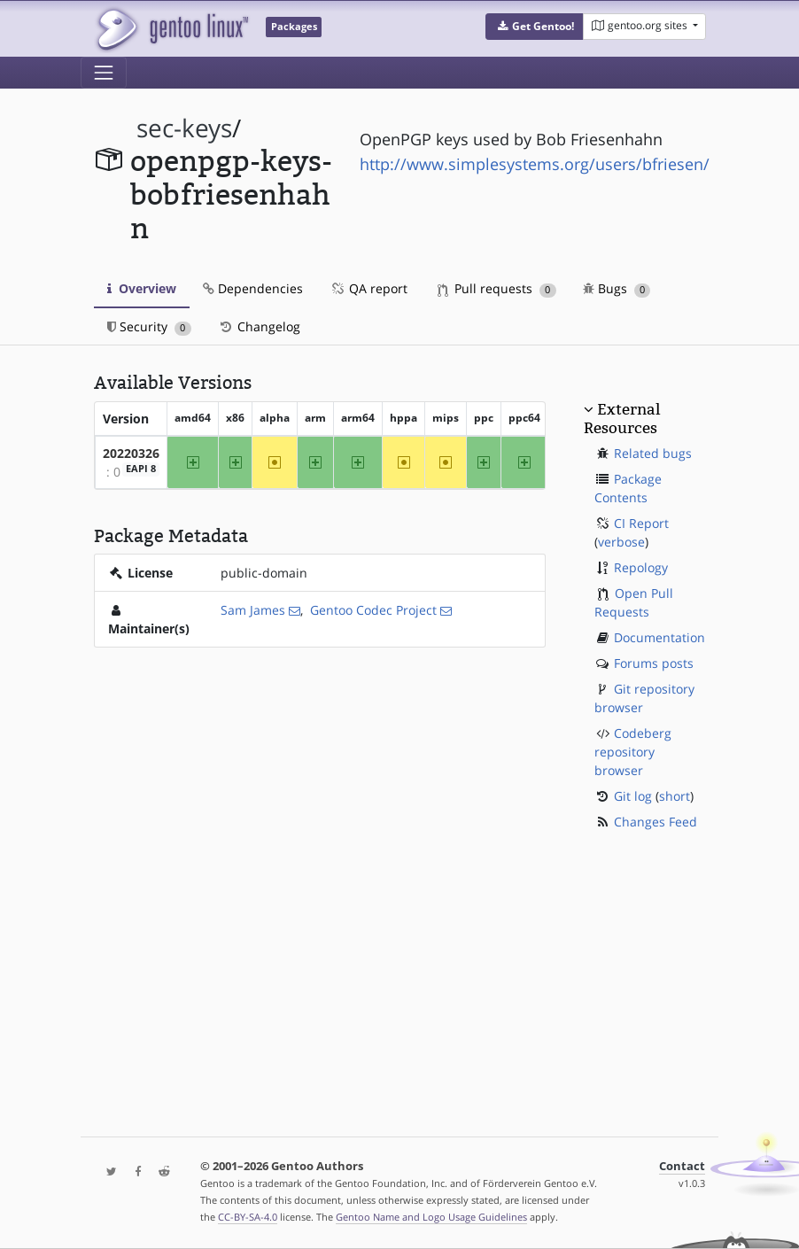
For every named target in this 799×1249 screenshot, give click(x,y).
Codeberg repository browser (632, 752)
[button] (534, 26)
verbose (621, 541)
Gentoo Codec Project (373, 609)
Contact (682, 1166)
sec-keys (184, 128)
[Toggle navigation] (104, 73)
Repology (641, 567)
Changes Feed (655, 821)
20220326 (131, 453)
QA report (368, 288)
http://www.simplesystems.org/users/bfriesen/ (535, 164)
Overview (141, 288)
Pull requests (497, 288)
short (674, 795)
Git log (633, 795)
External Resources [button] (622, 418)
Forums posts (654, 663)
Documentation (659, 637)
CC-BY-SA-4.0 (247, 1216)
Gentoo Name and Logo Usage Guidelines (431, 1216)
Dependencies (253, 288)
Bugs (617, 288)
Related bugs (653, 453)
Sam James (253, 609)
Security (149, 326)
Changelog (259, 326)
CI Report (641, 523)
